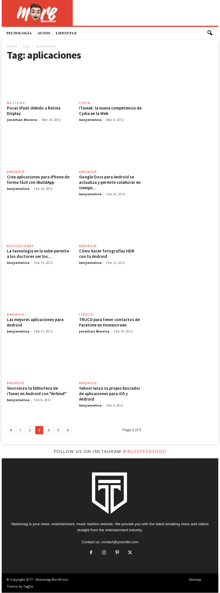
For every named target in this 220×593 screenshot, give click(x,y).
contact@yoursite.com (119, 542)
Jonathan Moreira (22, 120)
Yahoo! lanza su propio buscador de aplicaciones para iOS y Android (109, 394)
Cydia (85, 103)
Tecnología (19, 33)
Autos (44, 33)
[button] (209, 33)
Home (12, 46)
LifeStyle (66, 33)
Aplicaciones (20, 246)
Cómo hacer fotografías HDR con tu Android (106, 253)
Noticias (16, 103)
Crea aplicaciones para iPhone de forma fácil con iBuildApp (38, 179)
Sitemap (195, 580)
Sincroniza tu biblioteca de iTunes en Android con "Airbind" (36, 391)
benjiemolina (90, 120)
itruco (86, 315)
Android (16, 172)
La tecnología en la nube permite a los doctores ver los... (38, 253)
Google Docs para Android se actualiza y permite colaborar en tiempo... (110, 182)
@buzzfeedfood (144, 451)
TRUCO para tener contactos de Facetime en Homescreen (109, 322)
